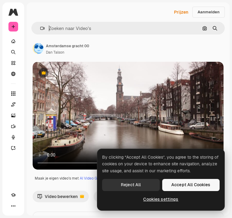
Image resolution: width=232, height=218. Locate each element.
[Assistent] (13, 148)
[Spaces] (13, 104)
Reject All (131, 184)
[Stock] (13, 63)
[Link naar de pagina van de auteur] (38, 48)
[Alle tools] (13, 93)
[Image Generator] (13, 115)
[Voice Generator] (13, 137)
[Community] (13, 74)
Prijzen (181, 12)
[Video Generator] (13, 126)
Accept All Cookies (191, 184)
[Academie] (13, 195)
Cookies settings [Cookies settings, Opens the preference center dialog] (160, 199)
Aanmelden (209, 12)
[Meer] (13, 206)
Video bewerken (60, 198)
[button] (40, 28)
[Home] (13, 41)
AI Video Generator (96, 178)
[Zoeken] (13, 52)
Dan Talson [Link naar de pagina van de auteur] (55, 52)
